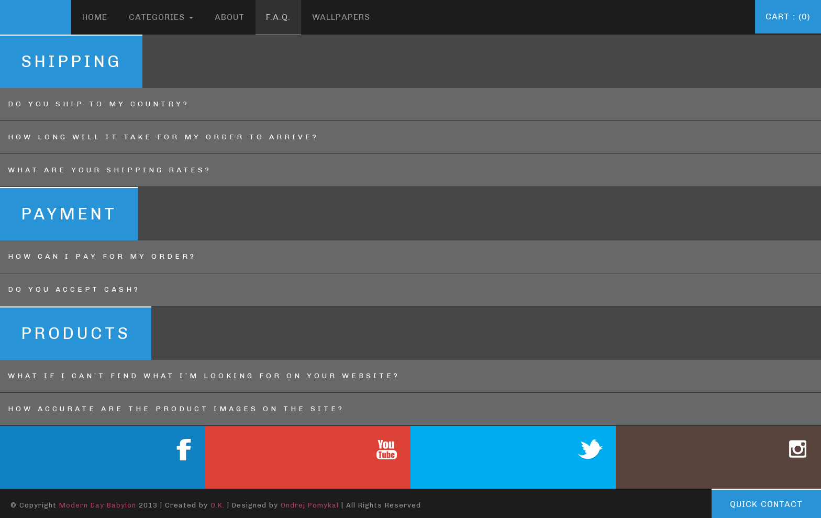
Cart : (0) (788, 16)
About (230, 17)
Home (94, 17)
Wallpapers (341, 17)
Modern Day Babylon (97, 505)
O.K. (217, 505)
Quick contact (766, 504)
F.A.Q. (278, 17)
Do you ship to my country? (99, 104)
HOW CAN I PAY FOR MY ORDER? (102, 256)
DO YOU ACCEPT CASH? (74, 289)
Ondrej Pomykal (310, 505)
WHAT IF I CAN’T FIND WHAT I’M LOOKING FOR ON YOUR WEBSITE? (204, 375)
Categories (161, 17)
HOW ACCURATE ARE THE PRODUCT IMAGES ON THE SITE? (176, 408)
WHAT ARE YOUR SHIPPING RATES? (110, 170)
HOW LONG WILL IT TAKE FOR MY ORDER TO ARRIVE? (163, 137)
